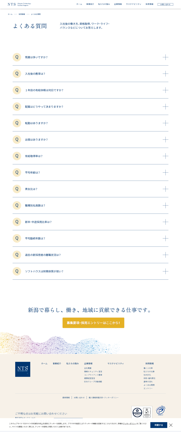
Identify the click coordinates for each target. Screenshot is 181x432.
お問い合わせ (79, 397)
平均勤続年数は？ (96, 238)
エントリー (141, 388)
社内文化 (140, 375)
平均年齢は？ (96, 172)
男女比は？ (96, 189)
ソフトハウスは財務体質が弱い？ (96, 271)
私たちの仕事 (142, 371)
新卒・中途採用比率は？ (96, 222)
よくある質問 (142, 385)
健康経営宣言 (89, 378)
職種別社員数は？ (96, 205)
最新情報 (66, 397)
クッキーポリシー (129, 423)
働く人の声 (141, 368)
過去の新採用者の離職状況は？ (96, 255)
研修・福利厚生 (142, 378)
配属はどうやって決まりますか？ (96, 106)
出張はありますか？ (96, 139)
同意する (159, 425)
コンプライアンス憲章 (93, 375)
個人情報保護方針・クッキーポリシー (104, 397)
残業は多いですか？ (96, 57)
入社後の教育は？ (96, 74)
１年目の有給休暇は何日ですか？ (96, 90)
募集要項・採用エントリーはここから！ (93, 322)
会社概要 (87, 368)
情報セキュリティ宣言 (93, 371)
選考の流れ (141, 381)
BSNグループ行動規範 (93, 381)
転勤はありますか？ (96, 123)
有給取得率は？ (96, 156)
